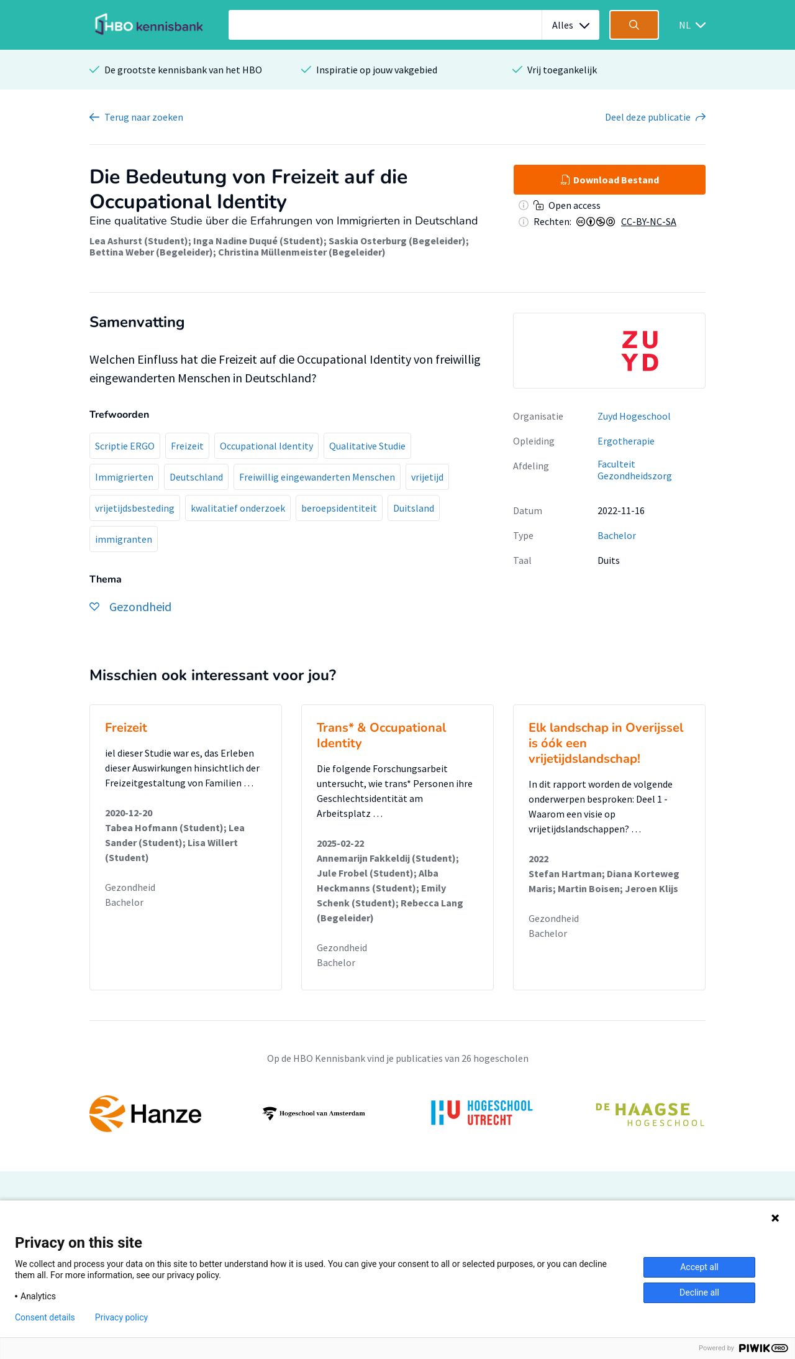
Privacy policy (121, 1317)
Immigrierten (124, 477)
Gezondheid (130, 887)
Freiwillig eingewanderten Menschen (317, 477)
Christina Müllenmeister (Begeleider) (302, 252)
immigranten (123, 539)
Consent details (45, 1317)
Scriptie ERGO (125, 446)
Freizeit (187, 446)
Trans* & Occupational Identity (381, 735)
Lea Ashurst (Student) (138, 240)
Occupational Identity (266, 446)
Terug (143, 116)
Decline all (699, 1292)
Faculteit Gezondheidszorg (634, 469)
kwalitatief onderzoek (238, 508)
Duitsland (413, 508)
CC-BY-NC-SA (648, 221)
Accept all (699, 1267)
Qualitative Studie (367, 446)
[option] (609, 351)
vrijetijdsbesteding (135, 508)
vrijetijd (427, 477)
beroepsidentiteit (339, 508)
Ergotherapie (626, 440)
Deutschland (196, 477)
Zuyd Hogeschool (634, 416)
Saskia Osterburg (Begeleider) (397, 240)
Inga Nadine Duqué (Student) (258, 240)
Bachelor (616, 535)
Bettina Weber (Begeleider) (151, 252)
